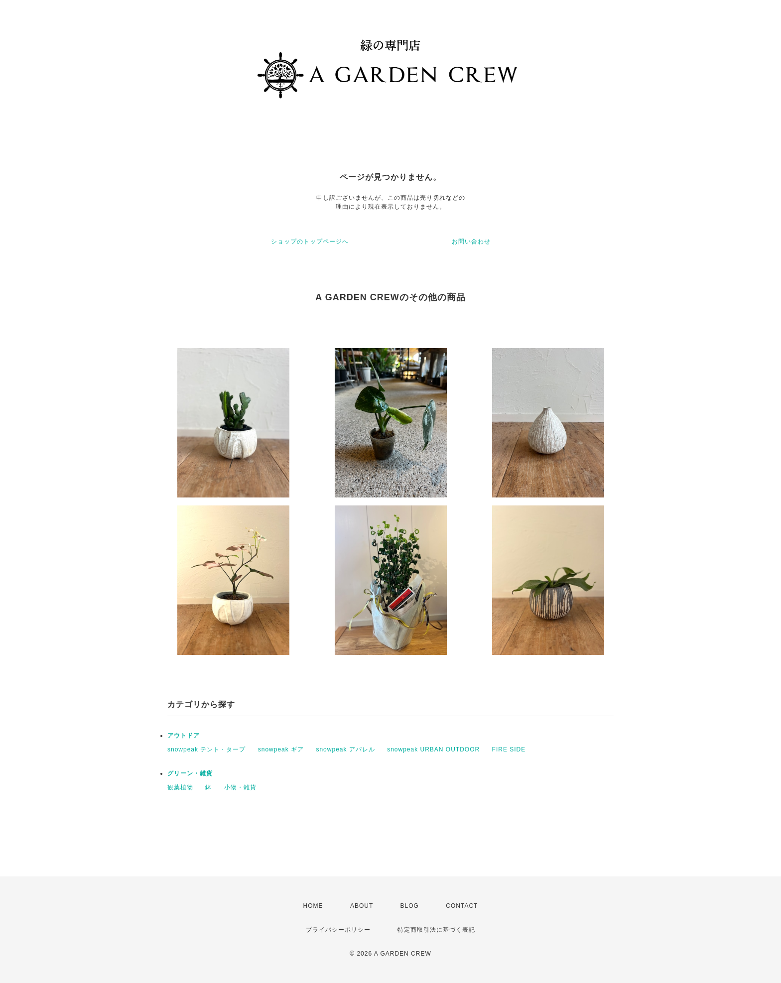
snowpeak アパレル (345, 749)
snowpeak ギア (281, 749)
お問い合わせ (471, 241)
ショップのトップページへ (310, 241)
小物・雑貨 (240, 787)
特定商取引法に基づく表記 (436, 929)
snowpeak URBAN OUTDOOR (433, 749)
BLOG (409, 905)
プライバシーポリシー (338, 929)
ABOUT (361, 905)
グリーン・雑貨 (190, 773)
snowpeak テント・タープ (206, 749)
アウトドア (183, 735)
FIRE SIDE (509, 749)
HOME (313, 905)
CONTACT (462, 905)
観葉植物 (180, 787)
